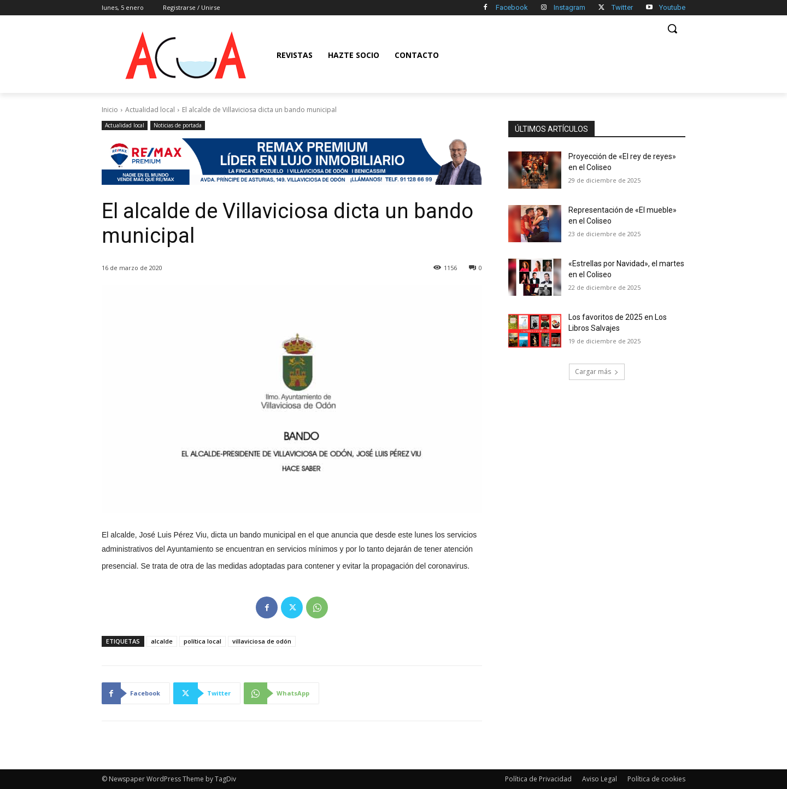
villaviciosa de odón (261, 641)
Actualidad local (150, 109)
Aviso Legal (599, 779)
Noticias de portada (177, 125)
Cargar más (597, 371)
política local (202, 641)
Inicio (110, 109)
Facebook (512, 7)
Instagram (569, 7)
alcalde (162, 641)
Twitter (622, 7)
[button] (672, 28)
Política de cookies (656, 779)
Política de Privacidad (538, 779)
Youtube (672, 7)
